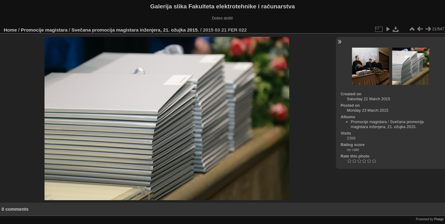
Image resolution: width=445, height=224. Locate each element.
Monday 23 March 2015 (367, 110)
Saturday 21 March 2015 (368, 99)
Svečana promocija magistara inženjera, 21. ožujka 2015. (135, 29)
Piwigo (439, 219)
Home (10, 29)
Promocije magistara (44, 29)
